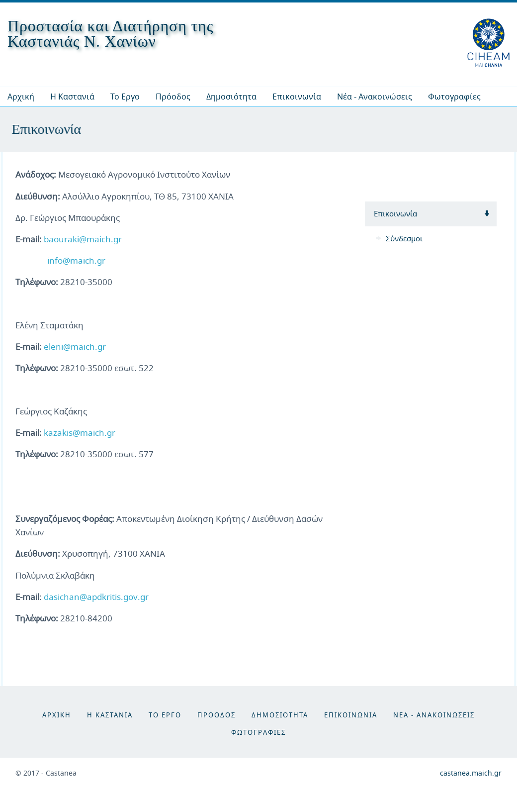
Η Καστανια (110, 714)
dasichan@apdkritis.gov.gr (96, 596)
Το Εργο (125, 96)
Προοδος (216, 714)
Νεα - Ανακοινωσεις (434, 714)
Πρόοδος (173, 96)
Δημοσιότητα (231, 96)
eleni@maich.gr (75, 346)
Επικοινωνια (350, 714)
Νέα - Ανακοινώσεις (374, 96)
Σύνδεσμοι (404, 238)
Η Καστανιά (72, 96)
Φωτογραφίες (454, 96)
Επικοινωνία (296, 96)
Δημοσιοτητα (280, 714)
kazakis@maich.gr (79, 432)
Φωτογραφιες (258, 732)
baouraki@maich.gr (83, 239)
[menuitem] (72, 96)
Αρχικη (56, 714)
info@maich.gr (76, 260)
